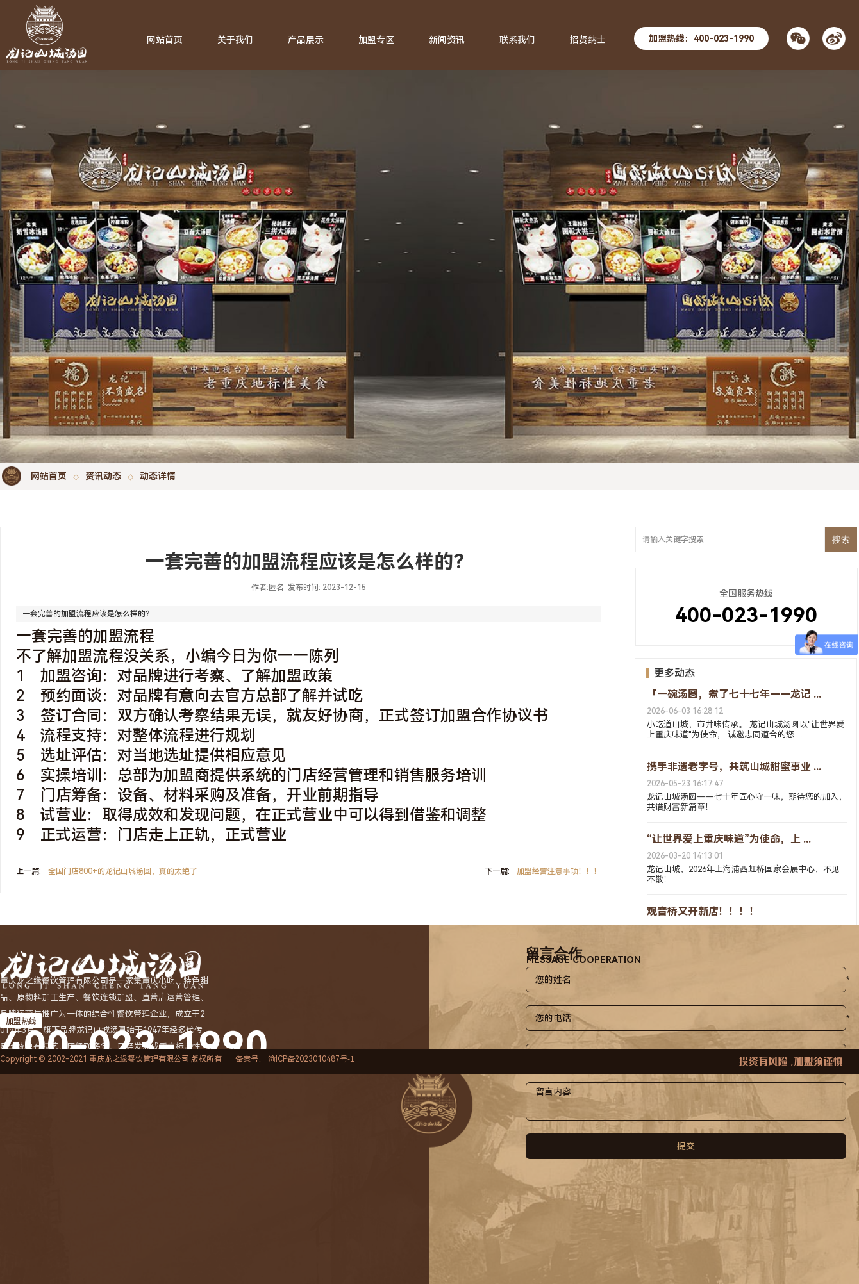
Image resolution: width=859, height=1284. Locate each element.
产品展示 (306, 40)
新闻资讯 (447, 40)
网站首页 (49, 476)
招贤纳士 (588, 40)
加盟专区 (376, 40)
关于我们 (235, 40)
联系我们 (517, 40)
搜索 (841, 539)
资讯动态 (103, 476)
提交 (686, 1146)
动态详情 (158, 476)
